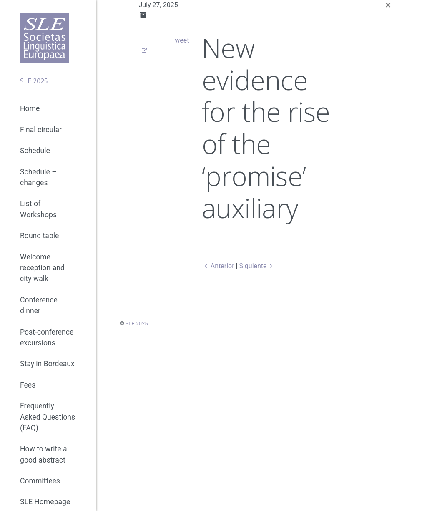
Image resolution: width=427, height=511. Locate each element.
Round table (39, 236)
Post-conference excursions (46, 337)
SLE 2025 (137, 323)
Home (30, 108)
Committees (40, 481)
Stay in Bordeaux (47, 364)
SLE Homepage (45, 502)
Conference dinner (39, 305)
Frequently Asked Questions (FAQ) (47, 417)
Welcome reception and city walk (42, 268)
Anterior (218, 266)
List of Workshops (38, 209)
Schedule (35, 150)
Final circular (41, 130)
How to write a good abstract (43, 454)
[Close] (388, 5)
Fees (27, 385)
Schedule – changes (38, 177)
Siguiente (257, 266)
